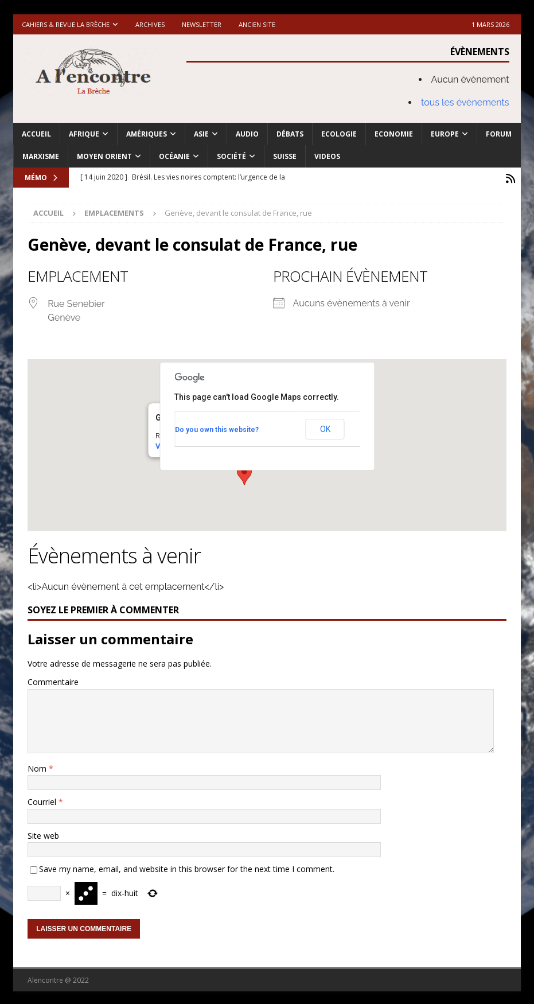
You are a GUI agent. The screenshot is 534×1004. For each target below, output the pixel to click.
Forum (499, 134)
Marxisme (40, 156)
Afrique (84, 134)
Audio (247, 134)
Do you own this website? (217, 428)
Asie (201, 134)
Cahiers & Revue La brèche (66, 24)
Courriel (43, 800)
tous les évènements (465, 102)
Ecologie (339, 134)
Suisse (285, 156)
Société (231, 156)
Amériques (146, 134)
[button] (244, 473)
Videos (327, 156)
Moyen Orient (104, 156)
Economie (394, 134)
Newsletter (201, 24)
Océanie (174, 156)
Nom (38, 766)
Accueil (36, 134)
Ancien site (257, 24)
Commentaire (53, 680)
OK (325, 427)
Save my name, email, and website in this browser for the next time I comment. (186, 867)
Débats (289, 134)
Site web (43, 833)
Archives (150, 24)
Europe (445, 134)
